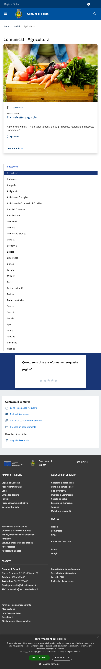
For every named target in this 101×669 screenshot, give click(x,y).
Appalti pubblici (59, 499)
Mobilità (11, 276)
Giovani (10, 264)
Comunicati (15, 107)
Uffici (4, 490)
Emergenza (12, 257)
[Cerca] (95, 14)
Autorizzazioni (9, 546)
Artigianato (12, 191)
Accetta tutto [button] (39, 657)
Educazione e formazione (14, 526)
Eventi (54, 549)
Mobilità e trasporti (61, 511)
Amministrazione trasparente (16, 605)
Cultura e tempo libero (62, 486)
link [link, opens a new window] (79, 651)
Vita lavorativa (58, 490)
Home (6, 26)
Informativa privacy (11, 613)
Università (12, 342)
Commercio (12, 221)
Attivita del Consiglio (17, 197)
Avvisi (54, 534)
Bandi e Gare (13, 215)
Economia (12, 245)
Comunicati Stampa (16, 233)
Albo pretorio (8, 609)
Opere (10, 282)
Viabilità (11, 348)
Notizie (54, 526)
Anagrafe (11, 185)
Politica (10, 294)
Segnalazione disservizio (63, 573)
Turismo (11, 336)
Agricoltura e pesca (11, 550)
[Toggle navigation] (6, 13)
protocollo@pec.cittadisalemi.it (22, 589)
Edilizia (10, 251)
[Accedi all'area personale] (89, 4)
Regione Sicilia (11, 4)
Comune (11, 227)
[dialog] (50, 652)
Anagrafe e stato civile (62, 482)
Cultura (10, 239)
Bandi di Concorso (16, 209)
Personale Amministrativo (15, 503)
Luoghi (54, 553)
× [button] (98, 638)
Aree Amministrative (12, 486)
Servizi (10, 312)
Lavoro (10, 270)
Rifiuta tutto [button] (62, 657)
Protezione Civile (15, 300)
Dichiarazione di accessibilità (16, 621)
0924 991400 (18, 577)
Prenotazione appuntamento (65, 569)
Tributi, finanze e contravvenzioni (18, 534)
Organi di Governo (11, 482)
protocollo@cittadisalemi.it (22, 585)
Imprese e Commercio (62, 494)
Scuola (10, 306)
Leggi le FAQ (57, 577)
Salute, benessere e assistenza (17, 542)
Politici (5, 499)
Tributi (10, 330)
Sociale (10, 318)
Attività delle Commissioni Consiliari (25, 203)
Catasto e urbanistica (61, 503)
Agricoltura (12, 173)
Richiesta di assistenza (62, 581)
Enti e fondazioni (10, 494)
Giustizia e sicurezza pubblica (16, 530)
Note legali (7, 617)
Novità (16, 26)
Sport (9, 324)
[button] (50, 664)
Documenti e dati (10, 507)
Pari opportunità (15, 288)
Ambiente (12, 179)
